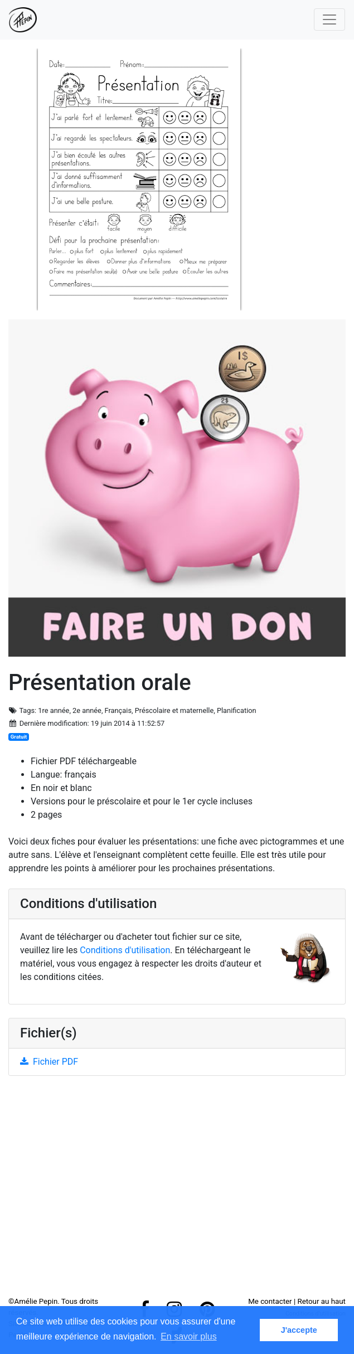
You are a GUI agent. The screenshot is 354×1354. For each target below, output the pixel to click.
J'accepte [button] (299, 1330)
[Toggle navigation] (329, 19)
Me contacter (270, 1301)
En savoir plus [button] (189, 1336)
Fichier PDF (49, 1061)
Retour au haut (321, 1301)
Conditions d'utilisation (125, 950)
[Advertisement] (177, 1190)
